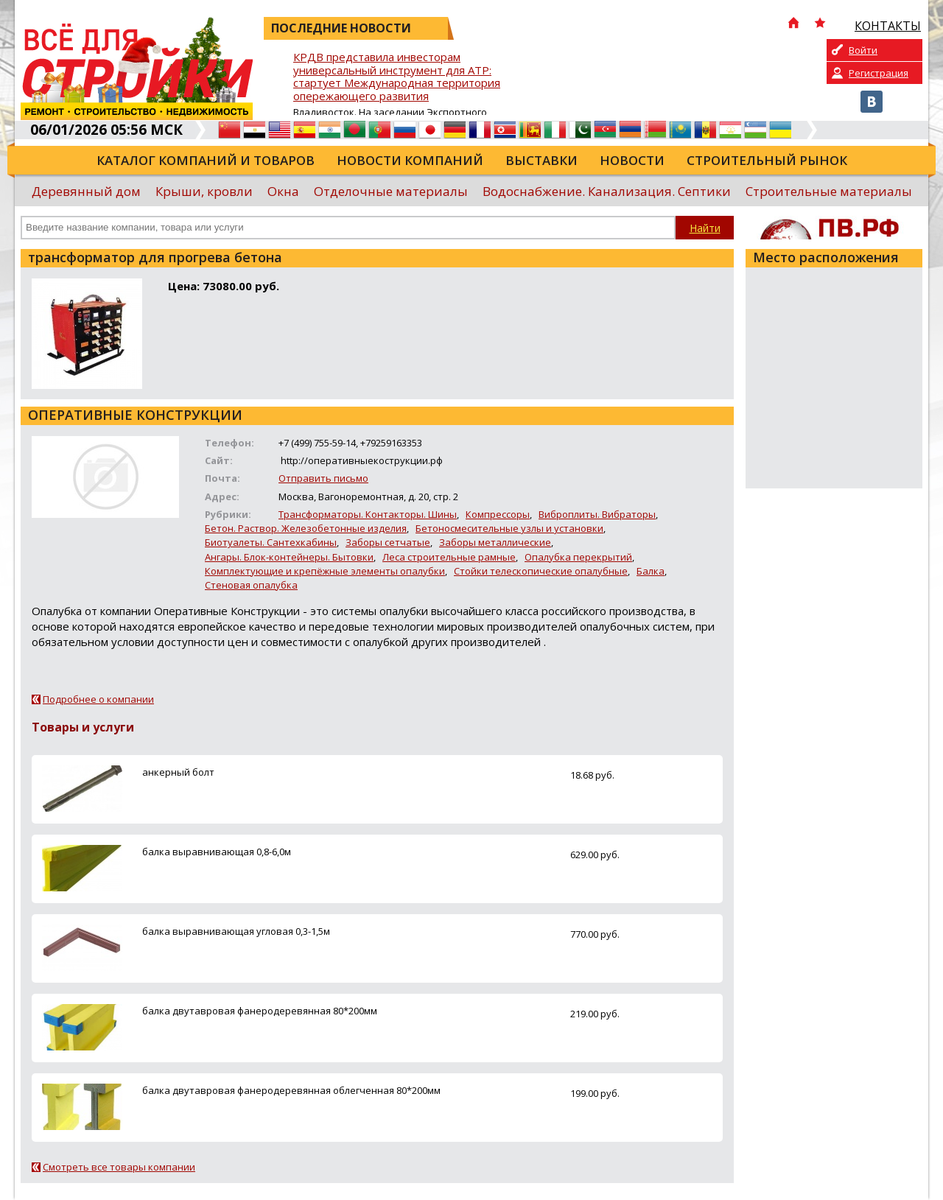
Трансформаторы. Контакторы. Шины (367, 514)
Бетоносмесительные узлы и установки (509, 528)
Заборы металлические (495, 542)
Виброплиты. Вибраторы (597, 514)
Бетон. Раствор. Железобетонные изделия (306, 528)
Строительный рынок (767, 160)
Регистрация (878, 73)
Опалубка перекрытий (578, 557)
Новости (632, 160)
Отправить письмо (323, 478)
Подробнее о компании (98, 699)
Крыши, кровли (204, 191)
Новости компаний (410, 160)
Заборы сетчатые (388, 542)
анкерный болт (178, 772)
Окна (283, 191)
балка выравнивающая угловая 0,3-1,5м (236, 931)
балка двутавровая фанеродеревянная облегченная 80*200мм (291, 1090)
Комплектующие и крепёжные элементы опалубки (325, 571)
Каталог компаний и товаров (206, 160)
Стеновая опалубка (251, 585)
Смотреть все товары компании (119, 1166)
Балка (651, 571)
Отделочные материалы (391, 191)
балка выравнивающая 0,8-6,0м (216, 851)
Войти (863, 50)
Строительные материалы (829, 191)
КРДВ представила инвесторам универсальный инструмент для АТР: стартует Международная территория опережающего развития (396, 77)
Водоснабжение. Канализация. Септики (607, 191)
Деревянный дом (86, 191)
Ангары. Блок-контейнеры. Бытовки (289, 557)
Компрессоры (498, 514)
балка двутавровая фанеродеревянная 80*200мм (259, 1010)
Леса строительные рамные (449, 557)
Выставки (541, 160)
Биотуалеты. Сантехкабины (271, 542)
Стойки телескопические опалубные (541, 571)
